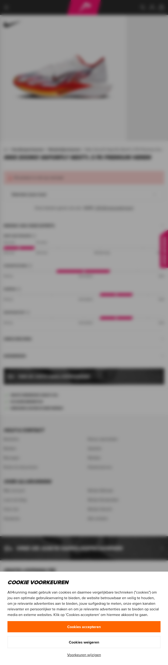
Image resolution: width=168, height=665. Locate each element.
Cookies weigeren (84, 642)
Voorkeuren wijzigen (84, 655)
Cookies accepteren (84, 627)
